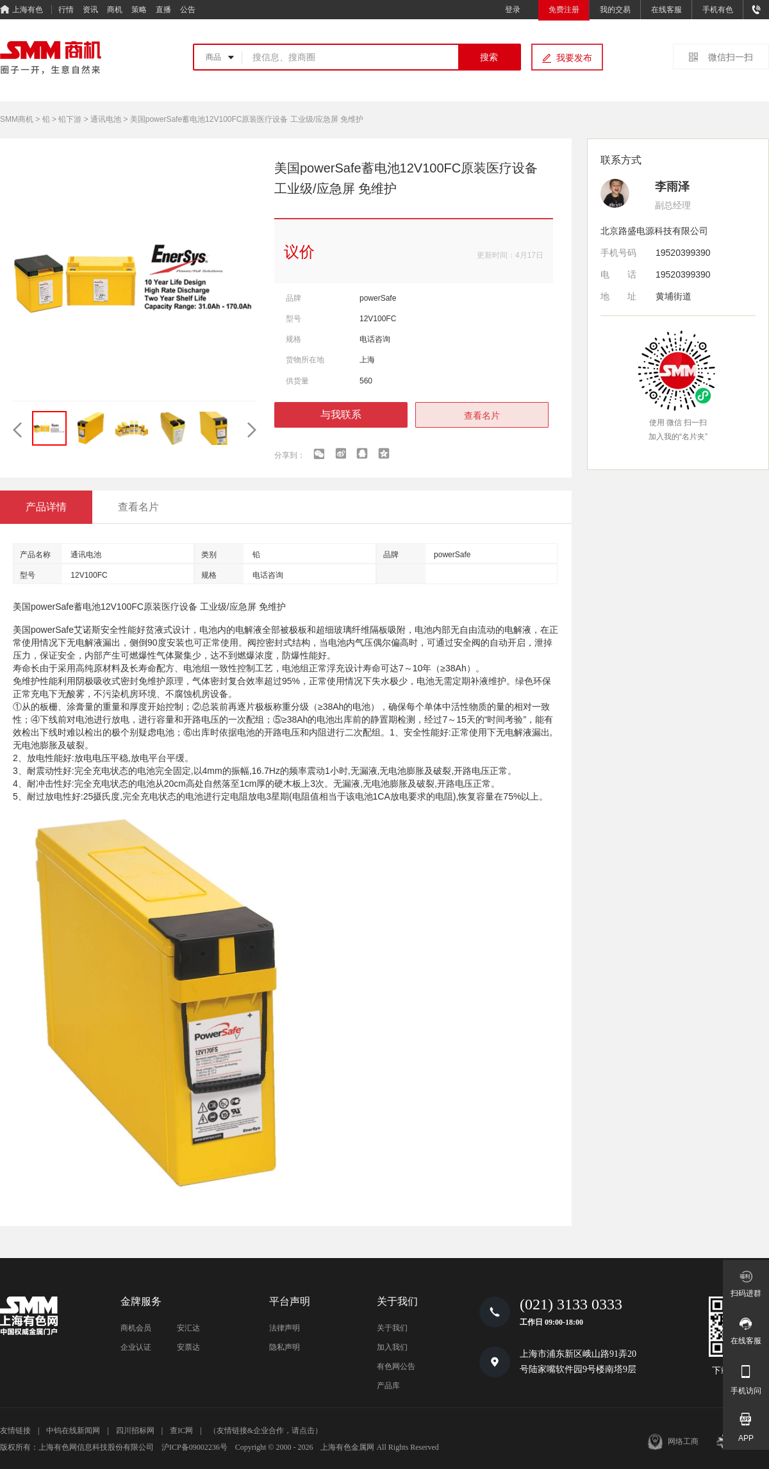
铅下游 (69, 119)
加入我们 (392, 1347)
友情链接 (15, 1430)
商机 (114, 9)
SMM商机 (16, 119)
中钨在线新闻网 (73, 1430)
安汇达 (188, 1327)
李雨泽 (672, 186)
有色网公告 (396, 1366)
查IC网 (181, 1430)
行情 (66, 9)
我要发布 (574, 58)
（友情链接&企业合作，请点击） (265, 1430)
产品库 (388, 1385)
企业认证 (135, 1347)
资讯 (90, 9)
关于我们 (392, 1327)
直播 (163, 9)
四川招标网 (135, 1430)
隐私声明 (284, 1347)
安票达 (188, 1347)
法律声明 (284, 1327)
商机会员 (135, 1327)
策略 (139, 9)
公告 (187, 9)
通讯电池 (105, 119)
